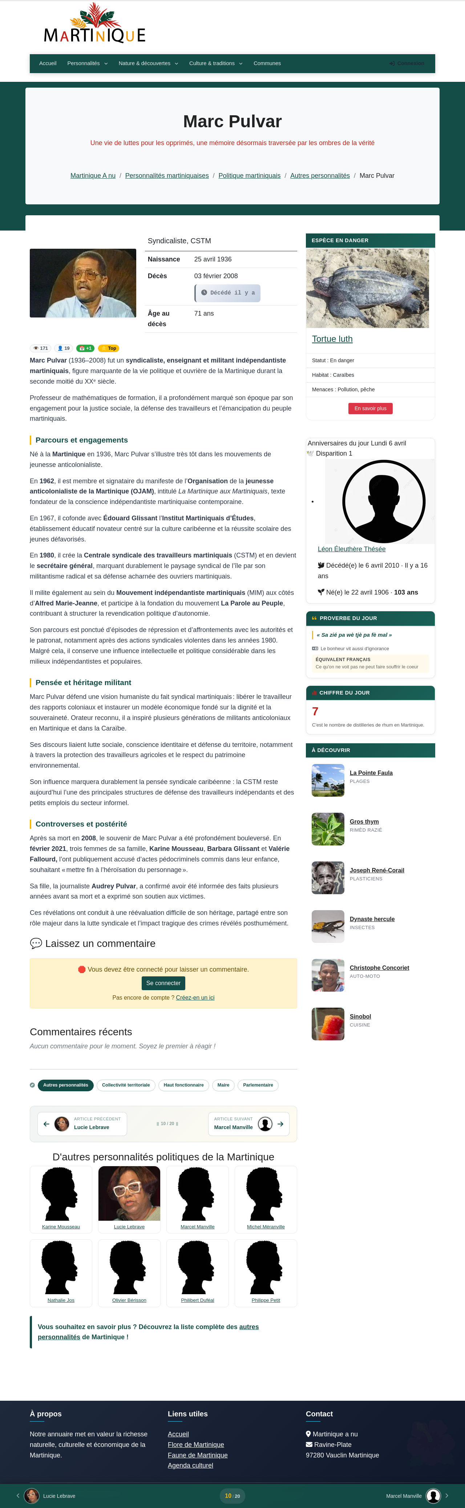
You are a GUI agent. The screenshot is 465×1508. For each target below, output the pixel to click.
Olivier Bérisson (129, 1300)
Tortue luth (332, 339)
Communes (267, 63)
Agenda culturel (190, 1465)
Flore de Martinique (196, 1444)
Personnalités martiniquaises (167, 175)
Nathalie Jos (61, 1300)
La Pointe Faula (371, 773)
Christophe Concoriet (379, 968)
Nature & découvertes (148, 63)
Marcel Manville (197, 1226)
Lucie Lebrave (129, 1226)
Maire (224, 1085)
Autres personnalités (320, 175)
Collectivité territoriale (126, 1085)
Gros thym (364, 822)
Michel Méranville (266, 1226)
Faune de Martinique (198, 1455)
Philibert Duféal (197, 1300)
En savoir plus (371, 408)
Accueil (47, 63)
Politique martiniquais (250, 175)
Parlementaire (258, 1085)
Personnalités (87, 63)
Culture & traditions (216, 63)
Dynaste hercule (372, 919)
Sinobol (360, 1016)
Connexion (406, 63)
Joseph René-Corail (377, 870)
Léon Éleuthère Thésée (352, 549)
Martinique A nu (93, 175)
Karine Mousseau (61, 1226)
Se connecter (163, 983)
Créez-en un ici (195, 998)
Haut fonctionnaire (184, 1085)
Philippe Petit (266, 1300)
